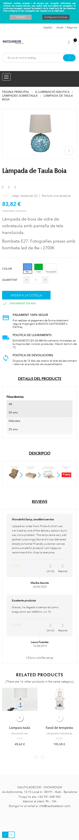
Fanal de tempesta (59, 728)
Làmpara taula (19, 728)
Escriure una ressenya (56, 196)
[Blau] (27, 269)
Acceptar (20, 17)
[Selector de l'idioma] (47, 27)
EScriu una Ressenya (39, 657)
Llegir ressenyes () (24, 196)
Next (42, 757)
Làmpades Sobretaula (59, 733)
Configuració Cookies (55, 17)
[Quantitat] (35, 280)
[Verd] (38, 269)
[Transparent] (51, 269)
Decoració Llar (19, 733)
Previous (36, 757)
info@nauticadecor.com (54, 806)
